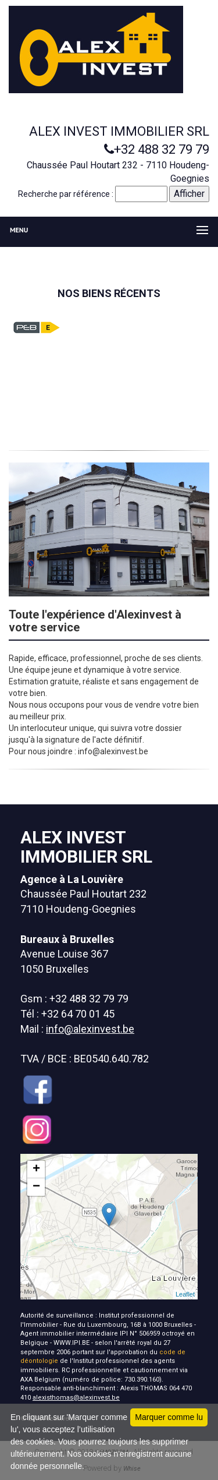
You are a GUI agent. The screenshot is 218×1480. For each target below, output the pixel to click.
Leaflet (185, 1294)
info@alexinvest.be (90, 1029)
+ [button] (36, 1169)
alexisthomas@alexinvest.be (76, 1397)
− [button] (36, 1187)
